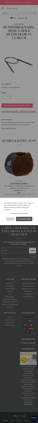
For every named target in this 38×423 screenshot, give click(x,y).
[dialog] (19, 211)
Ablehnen (10, 219)
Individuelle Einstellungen (19, 213)
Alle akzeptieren (24, 219)
